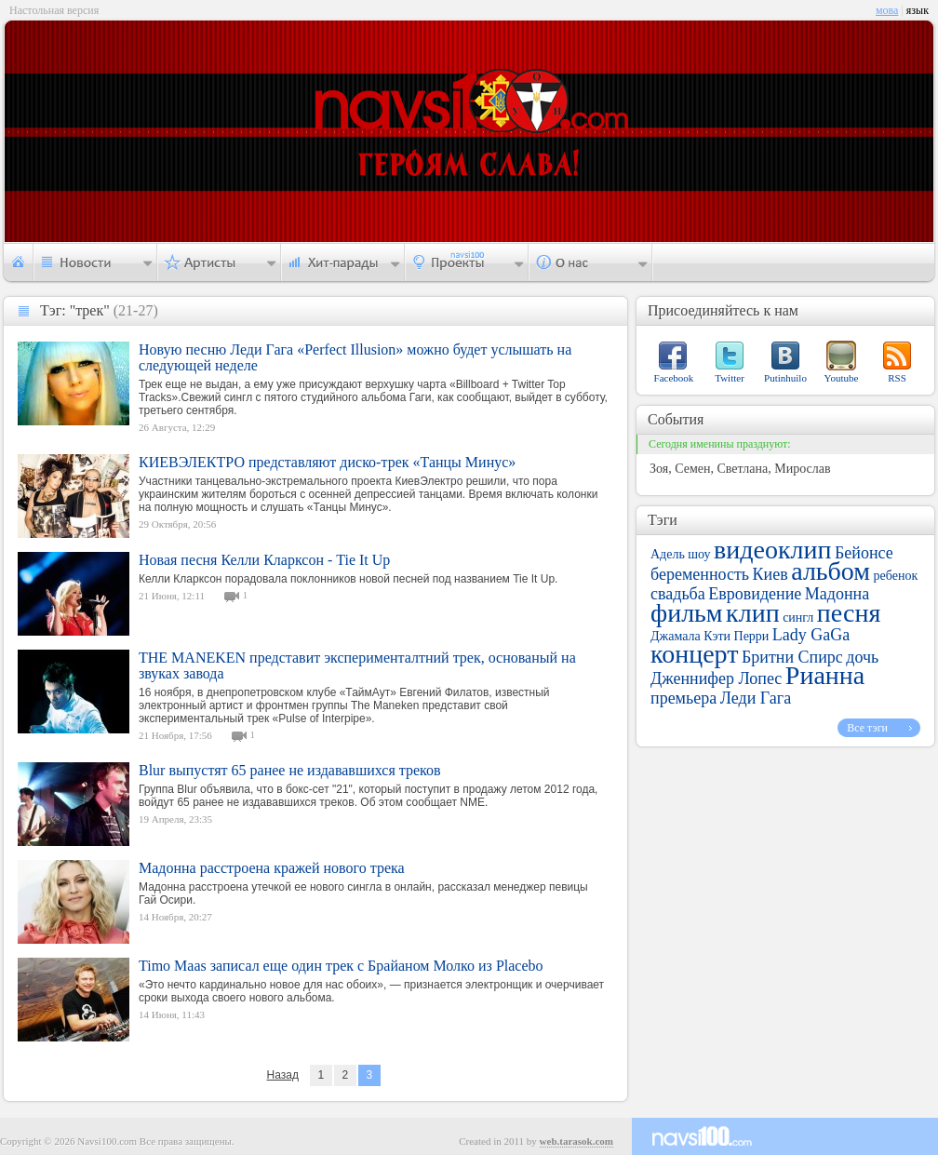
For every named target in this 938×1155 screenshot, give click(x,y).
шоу (699, 554)
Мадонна (837, 593)
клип (753, 612)
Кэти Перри (736, 636)
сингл (798, 618)
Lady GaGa (811, 634)
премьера (683, 698)
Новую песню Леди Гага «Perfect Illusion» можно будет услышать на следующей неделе (355, 357)
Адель (667, 554)
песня (848, 612)
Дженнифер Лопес (716, 678)
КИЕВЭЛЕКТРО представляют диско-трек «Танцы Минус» (327, 462)
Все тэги (867, 727)
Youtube (841, 377)
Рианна (824, 675)
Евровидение (754, 593)
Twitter (729, 377)
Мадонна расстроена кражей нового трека (272, 868)
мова (887, 10)
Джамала (675, 636)
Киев (770, 574)
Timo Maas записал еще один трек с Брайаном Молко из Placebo (341, 966)
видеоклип (772, 549)
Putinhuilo (785, 377)
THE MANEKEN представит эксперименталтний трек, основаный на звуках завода (357, 665)
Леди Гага (755, 698)
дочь (862, 657)
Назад (283, 1074)
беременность (699, 574)
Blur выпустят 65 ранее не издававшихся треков (290, 770)
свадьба (677, 593)
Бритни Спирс (792, 657)
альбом (830, 571)
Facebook (674, 377)
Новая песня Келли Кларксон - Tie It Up (264, 560)
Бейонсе (864, 553)
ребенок (896, 576)
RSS (897, 377)
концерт (694, 653)
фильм (686, 612)
